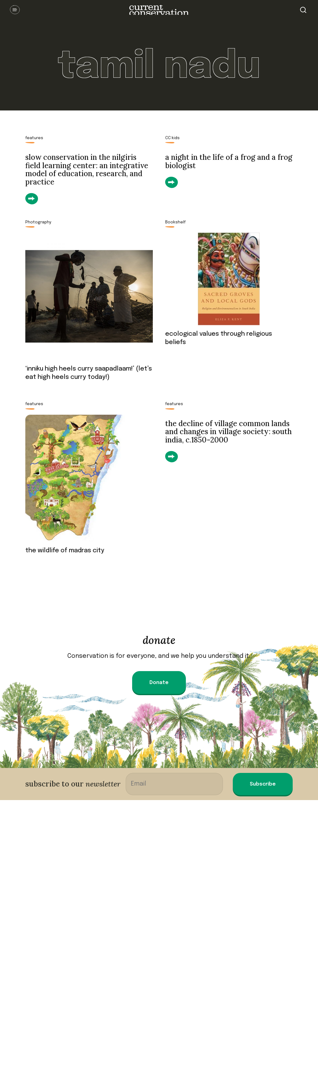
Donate (159, 682)
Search (303, 10)
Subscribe (263, 784)
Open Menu (15, 10)
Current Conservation (159, 10)
